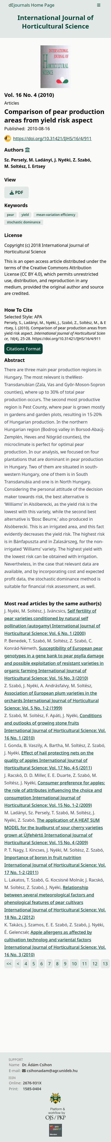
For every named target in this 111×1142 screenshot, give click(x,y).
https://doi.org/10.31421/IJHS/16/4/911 (48, 138)
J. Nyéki (63, 160)
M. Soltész (15, 166)
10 (74, 964)
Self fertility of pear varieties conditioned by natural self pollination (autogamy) (50, 618)
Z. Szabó (82, 160)
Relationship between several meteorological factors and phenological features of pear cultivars (49, 894)
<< (8, 964)
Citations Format (23, 349)
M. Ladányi (41, 160)
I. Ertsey (36, 166)
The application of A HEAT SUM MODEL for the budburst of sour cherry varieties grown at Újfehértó (53, 827)
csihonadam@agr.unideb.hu (52, 1070)
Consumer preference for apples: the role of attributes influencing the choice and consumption (54, 790)
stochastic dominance (23, 222)
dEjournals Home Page (31, 5)
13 (105, 964)
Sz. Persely (16, 160)
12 (95, 964)
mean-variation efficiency (55, 214)
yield (25, 214)
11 (84, 964)
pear (10, 214)
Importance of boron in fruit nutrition (42, 857)
